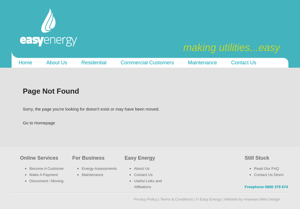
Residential (93, 62)
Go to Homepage (39, 122)
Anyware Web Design (262, 199)
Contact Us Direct (268, 175)
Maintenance (202, 62)
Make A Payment (43, 175)
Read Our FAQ (266, 168)
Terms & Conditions (176, 199)
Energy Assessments (99, 168)
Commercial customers (147, 62)
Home (25, 62)
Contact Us (243, 62)
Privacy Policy (145, 199)
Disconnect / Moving (46, 181)
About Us (56, 62)
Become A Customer (46, 168)
